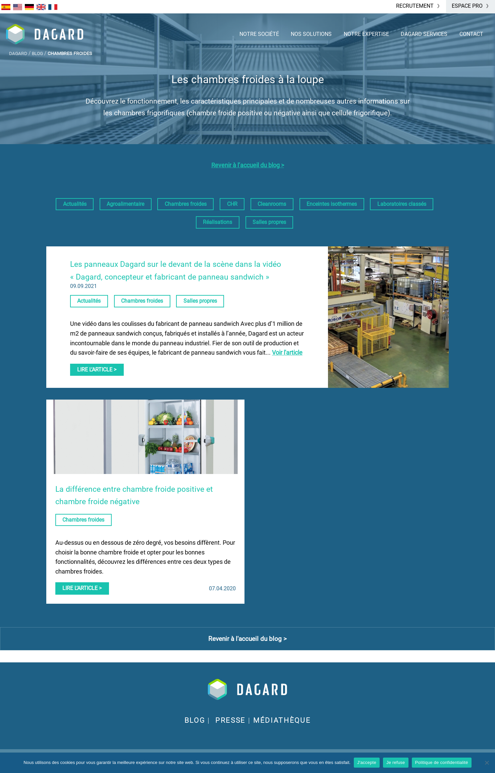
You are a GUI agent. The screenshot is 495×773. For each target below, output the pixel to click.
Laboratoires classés (401, 204)
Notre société (259, 34)
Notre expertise (366, 34)
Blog (37, 53)
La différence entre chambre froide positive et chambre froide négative (134, 495)
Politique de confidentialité (441, 762)
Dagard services (424, 34)
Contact (471, 34)
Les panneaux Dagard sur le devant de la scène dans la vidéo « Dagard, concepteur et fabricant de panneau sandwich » (175, 270)
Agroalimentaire (125, 204)
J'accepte (366, 762)
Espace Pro (467, 6)
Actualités (75, 204)
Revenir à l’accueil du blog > (247, 165)
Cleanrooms (272, 204)
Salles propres (269, 222)
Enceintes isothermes (332, 204)
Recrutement (415, 6)
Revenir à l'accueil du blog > (247, 639)
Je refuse (395, 762)
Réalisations (217, 222)
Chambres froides (186, 204)
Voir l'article (287, 352)
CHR (232, 204)
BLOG (194, 720)
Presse (230, 720)
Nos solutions (311, 34)
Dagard (18, 53)
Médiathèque (282, 720)
